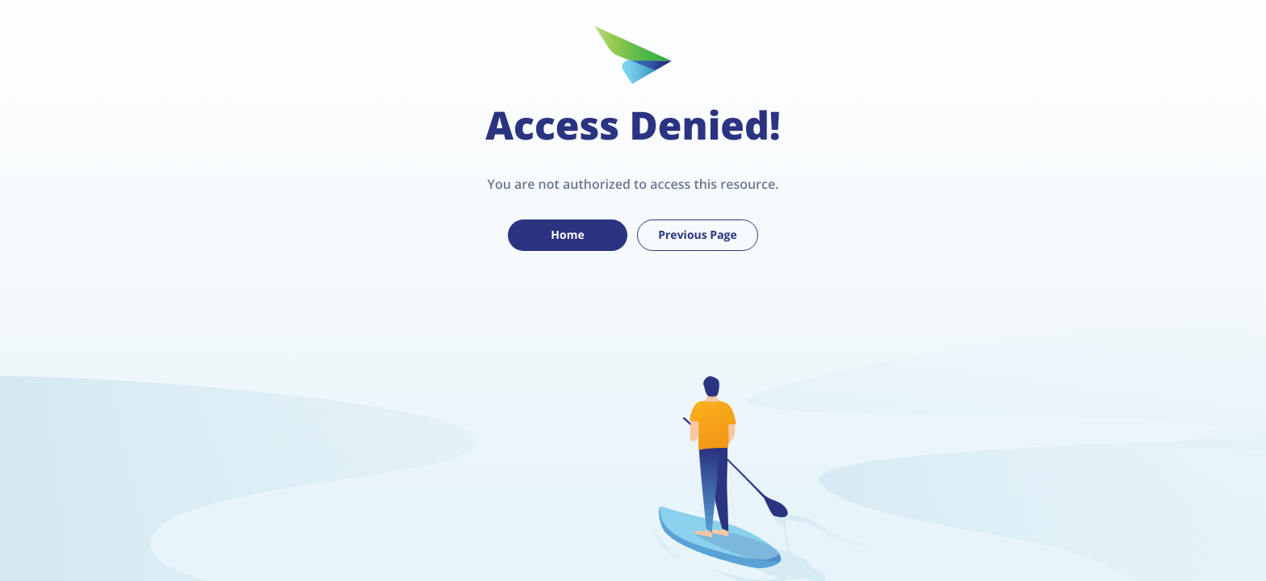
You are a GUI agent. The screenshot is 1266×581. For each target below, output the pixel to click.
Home (567, 235)
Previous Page (697, 235)
